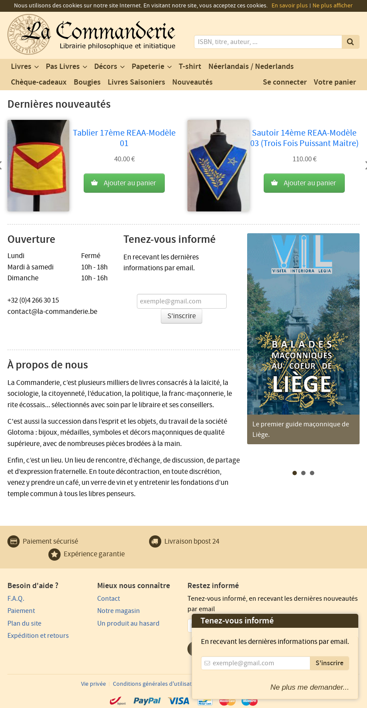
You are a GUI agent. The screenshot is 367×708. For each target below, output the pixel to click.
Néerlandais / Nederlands (251, 66)
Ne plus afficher (333, 6)
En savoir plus (290, 6)
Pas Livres (63, 66)
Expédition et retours (38, 635)
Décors (105, 66)
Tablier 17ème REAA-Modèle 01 (124, 138)
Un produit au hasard (128, 623)
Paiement (21, 610)
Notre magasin (118, 610)
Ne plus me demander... (309, 687)
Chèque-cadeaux (39, 82)
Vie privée (93, 684)
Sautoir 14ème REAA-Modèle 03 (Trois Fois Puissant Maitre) (304, 138)
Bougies (87, 82)
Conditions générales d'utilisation (156, 684)
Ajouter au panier (130, 183)
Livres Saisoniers (136, 82)
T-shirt (190, 66)
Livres (21, 66)
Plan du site (24, 623)
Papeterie (148, 66)
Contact (108, 598)
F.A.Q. (15, 598)
